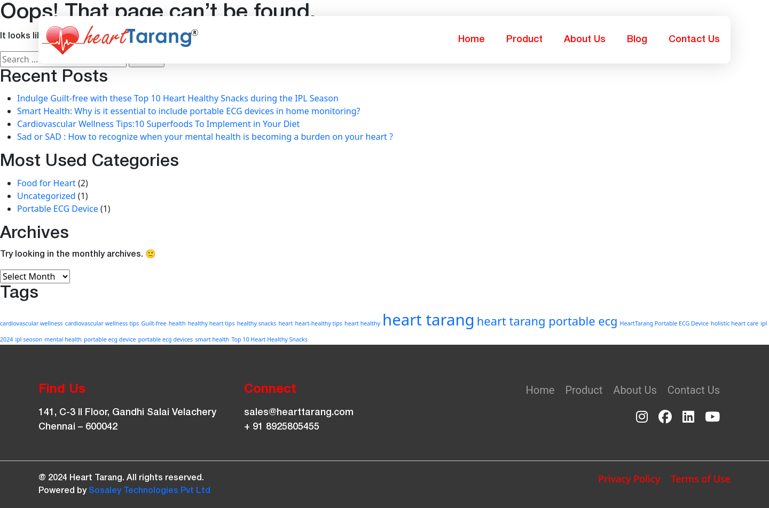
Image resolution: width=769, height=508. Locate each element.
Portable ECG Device (57, 209)
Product (524, 39)
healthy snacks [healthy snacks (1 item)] (257, 323)
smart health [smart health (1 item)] (212, 339)
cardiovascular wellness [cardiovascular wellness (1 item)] (31, 323)
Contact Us (694, 39)
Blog (637, 39)
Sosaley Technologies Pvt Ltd (149, 491)
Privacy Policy (629, 478)
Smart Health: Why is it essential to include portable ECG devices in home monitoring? (188, 111)
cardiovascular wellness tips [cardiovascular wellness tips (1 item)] (102, 323)
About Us (585, 39)
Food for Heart (46, 183)
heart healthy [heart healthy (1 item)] (362, 323)
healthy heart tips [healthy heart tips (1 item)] (211, 323)
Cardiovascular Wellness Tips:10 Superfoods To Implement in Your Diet (158, 124)
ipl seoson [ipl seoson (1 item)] (29, 339)
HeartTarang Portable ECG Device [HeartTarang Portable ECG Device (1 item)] (664, 323)
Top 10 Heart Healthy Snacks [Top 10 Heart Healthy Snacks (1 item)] (269, 339)
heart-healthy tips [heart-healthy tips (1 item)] (318, 323)
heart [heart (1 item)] (285, 323)
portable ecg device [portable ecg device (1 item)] (110, 339)
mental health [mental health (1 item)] (63, 339)
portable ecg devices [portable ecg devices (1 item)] (165, 339)
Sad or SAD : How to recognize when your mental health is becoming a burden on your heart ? (205, 136)
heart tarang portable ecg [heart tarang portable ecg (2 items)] (547, 321)
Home (471, 39)
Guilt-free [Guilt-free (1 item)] (154, 323)
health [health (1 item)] (177, 323)
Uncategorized (46, 196)
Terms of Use (701, 478)
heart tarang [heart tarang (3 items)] (428, 319)
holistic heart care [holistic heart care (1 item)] (734, 323)
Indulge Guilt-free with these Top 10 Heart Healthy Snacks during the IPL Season (178, 98)
